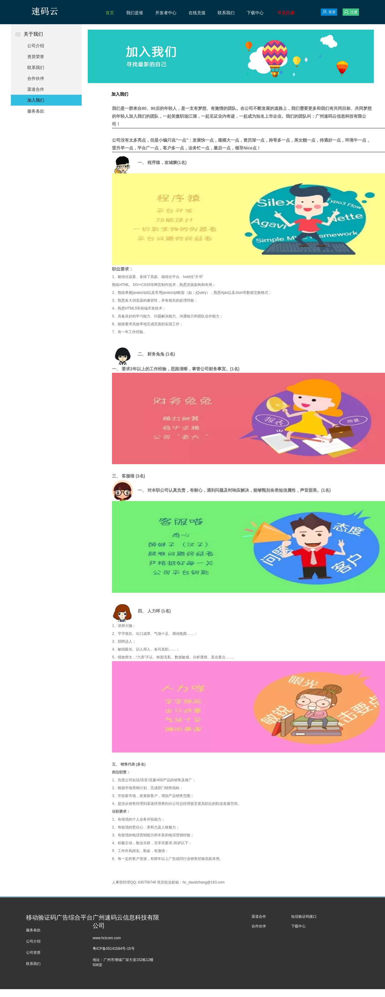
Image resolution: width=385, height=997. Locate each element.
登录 (329, 12)
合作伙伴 (35, 78)
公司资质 (33, 952)
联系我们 (226, 12)
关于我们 (46, 34)
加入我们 (35, 100)
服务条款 (35, 111)
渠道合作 (35, 89)
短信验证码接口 (304, 916)
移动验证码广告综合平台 (59, 917)
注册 (350, 12)
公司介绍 (35, 45)
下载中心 (255, 12)
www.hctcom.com (107, 938)
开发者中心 (165, 12)
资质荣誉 (35, 56)
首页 (110, 12)
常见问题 (286, 12)
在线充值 (197, 12)
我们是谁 (134, 12)
